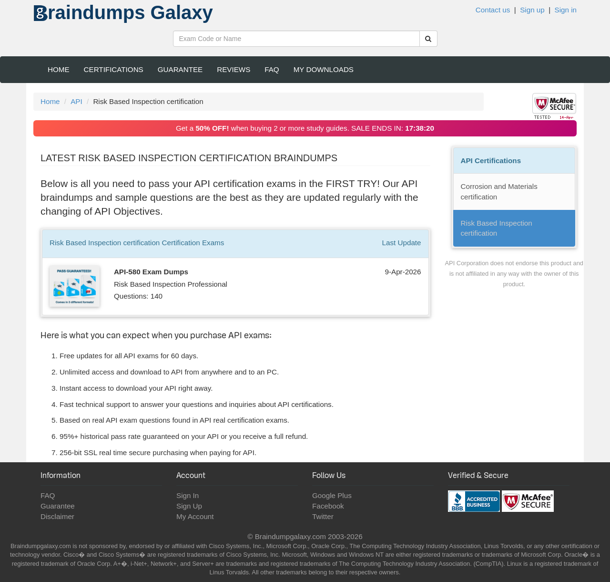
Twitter (323, 516)
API (76, 101)
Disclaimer (57, 516)
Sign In (187, 495)
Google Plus (332, 495)
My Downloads (324, 69)
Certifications (113, 69)
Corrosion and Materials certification (499, 191)
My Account (195, 516)
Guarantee (180, 69)
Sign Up (189, 506)
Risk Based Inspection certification (496, 228)
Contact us (493, 10)
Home (59, 69)
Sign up (532, 10)
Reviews (233, 69)
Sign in (566, 10)
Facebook (328, 506)
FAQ (271, 69)
